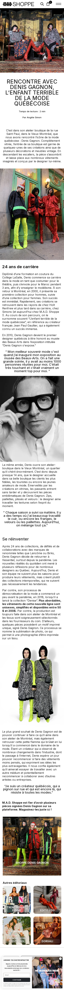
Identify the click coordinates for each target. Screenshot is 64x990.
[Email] (16, 975)
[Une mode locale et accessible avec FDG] (47, 900)
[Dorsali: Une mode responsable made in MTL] (47, 931)
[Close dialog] (60, 958)
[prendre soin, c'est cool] (17, 931)
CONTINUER (16, 980)
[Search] (42, 4)
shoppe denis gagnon (32, 862)
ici (48, 809)
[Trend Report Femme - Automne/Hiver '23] (17, 900)
